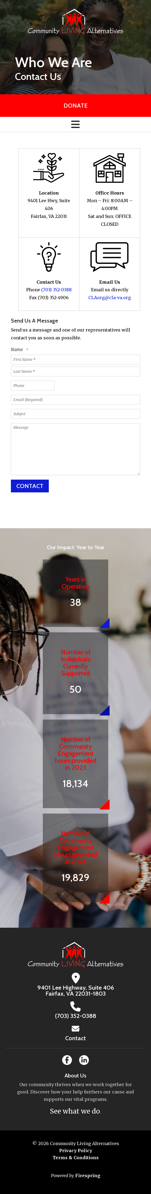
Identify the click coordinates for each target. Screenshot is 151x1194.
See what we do (75, 1111)
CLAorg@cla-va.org (109, 297)
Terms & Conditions (76, 1157)
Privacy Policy (75, 1150)
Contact (75, 1038)
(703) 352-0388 (56, 289)
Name (17, 349)
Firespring (87, 1175)
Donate (75, 105)
